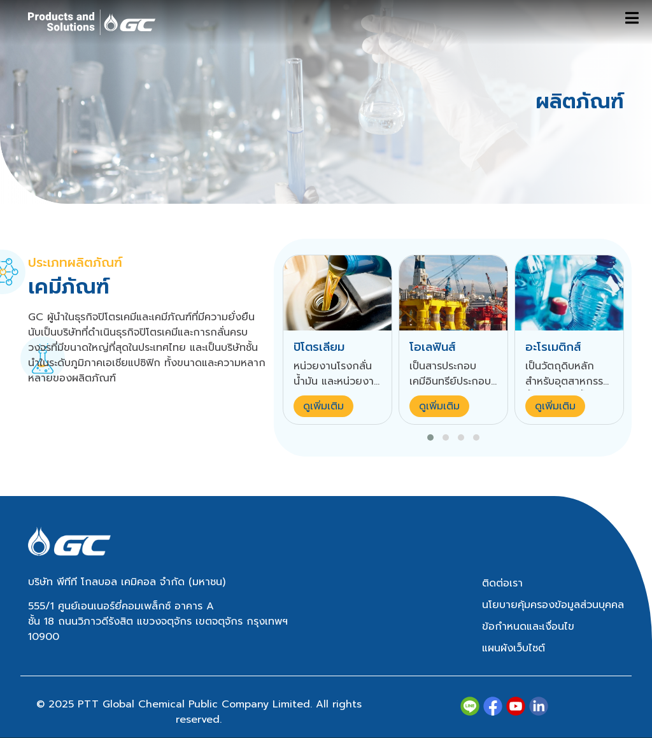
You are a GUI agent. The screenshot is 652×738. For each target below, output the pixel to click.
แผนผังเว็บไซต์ (513, 648)
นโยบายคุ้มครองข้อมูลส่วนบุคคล (553, 605)
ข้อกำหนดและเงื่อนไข (528, 626)
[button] (430, 437)
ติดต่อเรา (502, 583)
